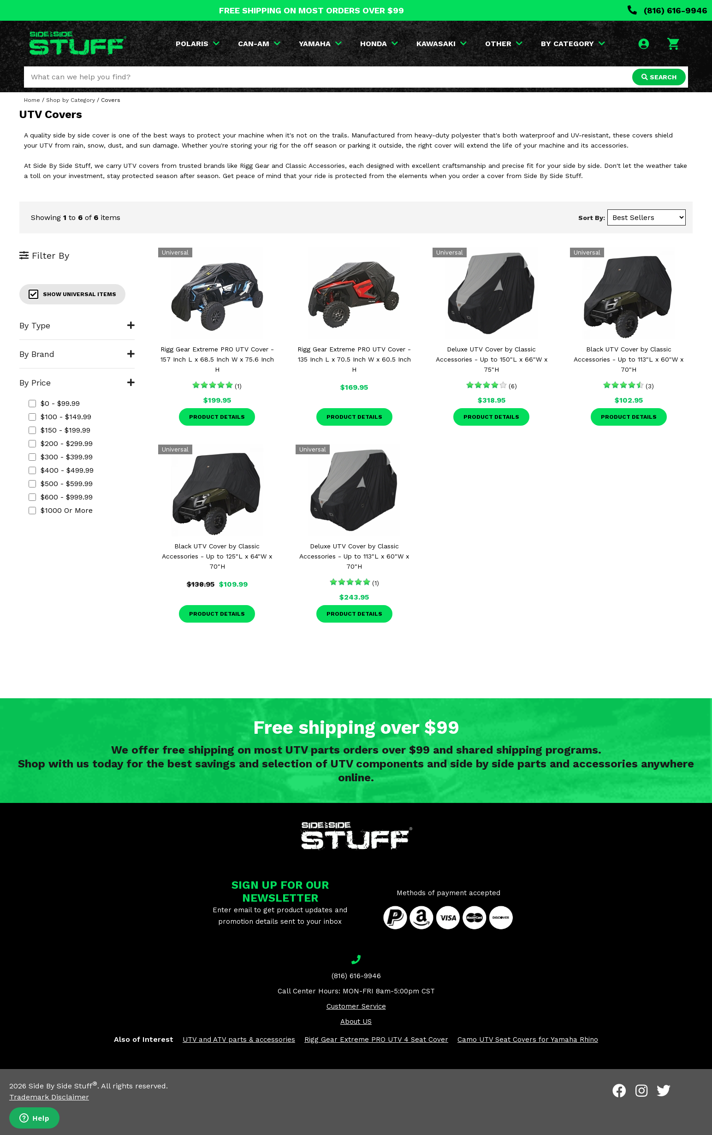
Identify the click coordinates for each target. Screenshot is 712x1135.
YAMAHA (320, 43)
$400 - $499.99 (61, 470)
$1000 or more (61, 510)
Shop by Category (70, 100)
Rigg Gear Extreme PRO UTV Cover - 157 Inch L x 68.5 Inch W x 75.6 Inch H (217, 359)
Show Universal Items (72, 294)
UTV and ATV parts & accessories (239, 1039)
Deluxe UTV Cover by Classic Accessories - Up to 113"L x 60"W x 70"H (354, 556)
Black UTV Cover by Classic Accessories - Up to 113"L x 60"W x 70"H (628, 359)
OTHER (503, 43)
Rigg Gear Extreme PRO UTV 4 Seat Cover (376, 1039)
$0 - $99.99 (54, 403)
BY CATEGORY (573, 43)
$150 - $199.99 (59, 430)
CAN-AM (259, 43)
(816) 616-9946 (667, 10)
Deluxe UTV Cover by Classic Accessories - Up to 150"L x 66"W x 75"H (491, 359)
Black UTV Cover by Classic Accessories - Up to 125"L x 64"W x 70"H (217, 556)
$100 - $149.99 (60, 416)
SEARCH (658, 77)
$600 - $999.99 (61, 497)
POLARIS (198, 43)
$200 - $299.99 (61, 443)
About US (356, 1021)
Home (32, 100)
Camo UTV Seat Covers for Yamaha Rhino (527, 1039)
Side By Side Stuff (63, 1086)
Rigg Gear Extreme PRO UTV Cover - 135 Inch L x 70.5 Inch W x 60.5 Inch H (354, 359)
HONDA (379, 43)
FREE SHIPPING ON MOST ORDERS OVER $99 (311, 10)
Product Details (217, 417)
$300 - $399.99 (61, 456)
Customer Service (356, 1006)
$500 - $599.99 (61, 483)
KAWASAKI (441, 43)
